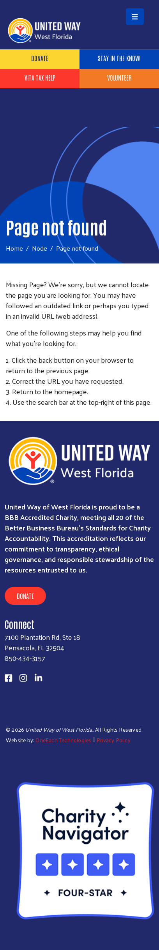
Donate (39, 58)
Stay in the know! (119, 58)
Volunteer (119, 77)
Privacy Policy (114, 740)
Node (39, 248)
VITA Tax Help (40, 77)
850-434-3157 (25, 657)
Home (14, 248)
